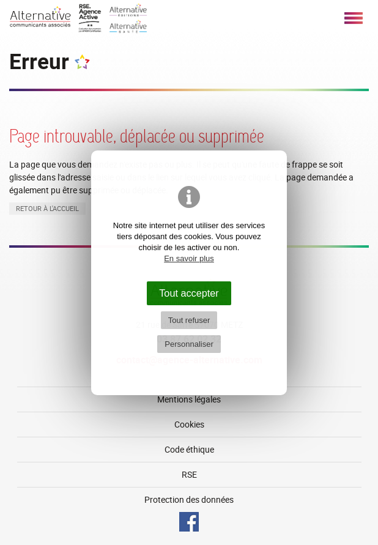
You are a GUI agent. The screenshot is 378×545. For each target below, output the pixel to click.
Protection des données (189, 499)
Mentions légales (189, 399)
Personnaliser (189, 344)
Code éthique (189, 449)
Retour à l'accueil (47, 208)
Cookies (189, 424)
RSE (189, 474)
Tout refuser (189, 320)
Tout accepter (189, 292)
